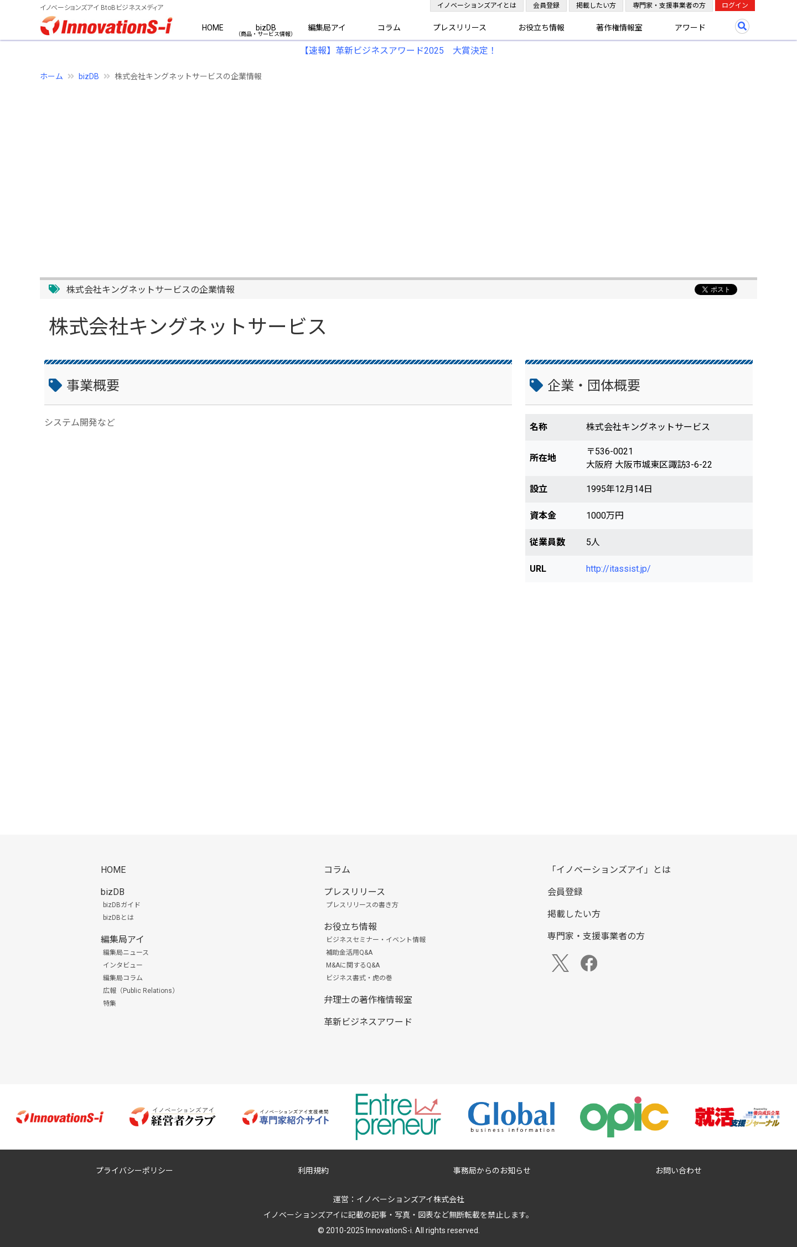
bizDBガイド (122, 905)
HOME (213, 27)
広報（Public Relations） (141, 991)
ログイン (735, 5)
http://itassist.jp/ (618, 568)
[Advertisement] (372, 173)
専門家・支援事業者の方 (669, 5)
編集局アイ (327, 27)
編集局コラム (123, 978)
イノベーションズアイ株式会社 (410, 1199)
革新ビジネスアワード (368, 1022)
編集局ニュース (126, 952)
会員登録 (546, 5)
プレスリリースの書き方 (362, 905)
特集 (109, 1003)
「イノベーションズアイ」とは (609, 870)
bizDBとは (118, 918)
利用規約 (313, 1170)
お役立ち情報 (541, 27)
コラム (389, 27)
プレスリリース (460, 27)
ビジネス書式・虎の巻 (359, 978)
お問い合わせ (678, 1170)
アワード (690, 27)
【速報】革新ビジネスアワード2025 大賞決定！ (398, 50)
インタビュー (123, 965)
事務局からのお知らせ (492, 1170)
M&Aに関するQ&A (353, 965)
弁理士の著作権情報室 (368, 1000)
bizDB (266, 27)
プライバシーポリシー (134, 1170)
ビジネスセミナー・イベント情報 (376, 940)
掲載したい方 (596, 5)
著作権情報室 (619, 27)
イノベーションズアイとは (476, 5)
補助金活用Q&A (349, 952)
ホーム (51, 76)
